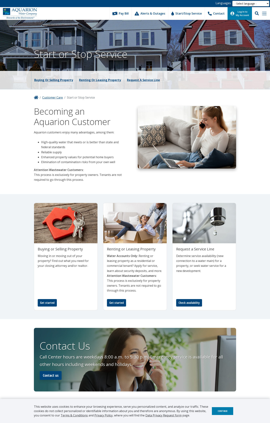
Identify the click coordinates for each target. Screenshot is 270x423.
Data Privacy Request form (163, 415)
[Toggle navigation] (264, 13)
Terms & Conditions (74, 415)
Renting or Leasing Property (100, 80)
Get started (47, 303)
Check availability (189, 303)
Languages (223, 3)
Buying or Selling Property (53, 80)
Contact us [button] (50, 375)
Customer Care (52, 97)
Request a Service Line (143, 80)
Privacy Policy (103, 415)
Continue (222, 411)
